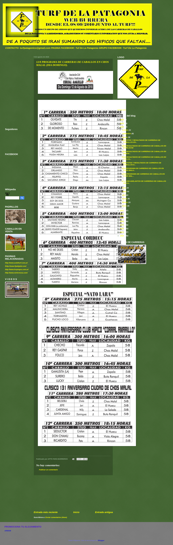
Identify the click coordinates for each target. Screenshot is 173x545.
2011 (122, 232)
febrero (125, 202)
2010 (122, 236)
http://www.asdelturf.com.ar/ (16, 263)
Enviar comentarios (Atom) (56, 517)
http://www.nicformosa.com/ (16, 273)
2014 (122, 221)
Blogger (101, 540)
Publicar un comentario (48, 470)
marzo (124, 199)
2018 (122, 127)
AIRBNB (7, 531)
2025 (122, 120)
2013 (122, 225)
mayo (124, 191)
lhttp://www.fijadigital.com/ (15, 266)
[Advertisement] (73, 493)
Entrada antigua (104, 512)
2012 (122, 228)
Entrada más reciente (46, 512)
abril (124, 195)
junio (124, 188)
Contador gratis (121, 110)
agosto (125, 137)
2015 (122, 218)
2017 (122, 210)
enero (124, 206)
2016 (122, 214)
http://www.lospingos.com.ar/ (17, 269)
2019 (122, 123)
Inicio (76, 512)
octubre (125, 130)
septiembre (127, 133)
